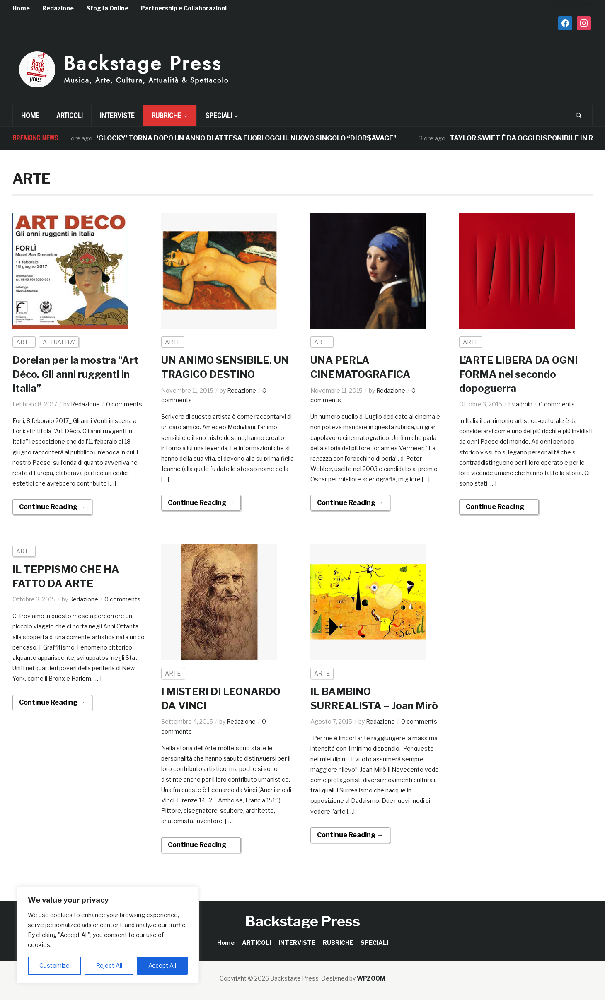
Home (21, 8)
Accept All (162, 965)
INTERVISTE (117, 115)
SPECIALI (218, 115)
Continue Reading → (52, 507)
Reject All (109, 965)
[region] (108, 934)
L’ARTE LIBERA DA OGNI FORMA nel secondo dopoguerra (518, 374)
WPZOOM (371, 978)
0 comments (124, 404)
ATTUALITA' (59, 341)
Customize (54, 965)
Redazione (58, 8)
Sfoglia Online (107, 8)
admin (524, 404)
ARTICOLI (69, 115)
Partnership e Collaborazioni (184, 8)
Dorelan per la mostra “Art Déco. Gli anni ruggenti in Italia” (75, 374)
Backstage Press (302, 921)
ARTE (24, 341)
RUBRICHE (167, 115)
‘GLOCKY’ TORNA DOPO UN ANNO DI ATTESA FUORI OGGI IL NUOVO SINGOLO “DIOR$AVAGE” (252, 138)
